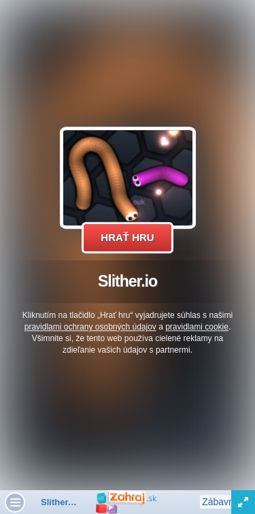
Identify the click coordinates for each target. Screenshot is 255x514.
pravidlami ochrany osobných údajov (90, 327)
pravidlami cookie (196, 327)
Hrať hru (127, 237)
